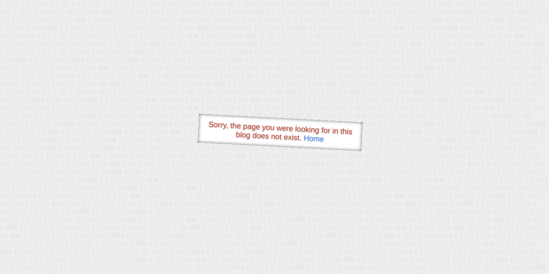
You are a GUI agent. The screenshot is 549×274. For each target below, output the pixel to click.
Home (313, 138)
